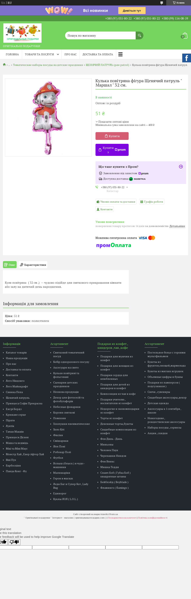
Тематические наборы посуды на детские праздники (48, 65)
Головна (12, 54)
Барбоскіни (13, 465)
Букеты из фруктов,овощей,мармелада (167, 363)
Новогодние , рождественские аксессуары (166, 420)
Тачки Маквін (15, 431)
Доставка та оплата (98, 54)
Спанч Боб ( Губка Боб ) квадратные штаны (115, 474)
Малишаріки (61, 472)
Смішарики (60, 441)
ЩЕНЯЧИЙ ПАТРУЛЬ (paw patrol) (107, 65)
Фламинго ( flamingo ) (114, 487)
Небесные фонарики (66, 407)
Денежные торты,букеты (116, 424)
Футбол (58, 457)
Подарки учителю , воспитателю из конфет (116, 401)
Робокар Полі (62, 452)
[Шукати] (139, 33)
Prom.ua (113, 514)
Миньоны (106, 444)
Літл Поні (59, 446)
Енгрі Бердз (14, 409)
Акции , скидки (158, 433)
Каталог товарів (16, 352)
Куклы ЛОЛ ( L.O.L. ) (65, 499)
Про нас (71, 54)
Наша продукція (16, 358)
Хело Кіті (58, 429)
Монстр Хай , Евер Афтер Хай (25, 454)
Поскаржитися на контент (122, 517)
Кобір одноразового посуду (71, 362)
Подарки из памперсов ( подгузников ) (164, 384)
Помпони (59, 418)
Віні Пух (11, 460)
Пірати (10, 420)
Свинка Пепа (14, 392)
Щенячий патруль (18, 397)
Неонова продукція (66, 392)
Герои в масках (63, 478)
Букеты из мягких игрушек (165, 371)
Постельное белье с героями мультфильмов (167, 354)
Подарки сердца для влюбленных (114, 377)
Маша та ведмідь (17, 443)
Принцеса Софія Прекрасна (24, 403)
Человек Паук (109, 450)
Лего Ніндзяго (15, 381)
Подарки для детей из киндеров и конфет (115, 386)
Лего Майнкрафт (17, 386)
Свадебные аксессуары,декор (167, 397)
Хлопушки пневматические (71, 424)
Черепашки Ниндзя (113, 456)
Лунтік (10, 426)
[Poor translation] (14, 542)
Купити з (114, 150)
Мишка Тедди (109, 467)
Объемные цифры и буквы (165, 377)
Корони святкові (64, 412)
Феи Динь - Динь (111, 439)
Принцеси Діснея (17, 437)
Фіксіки (58, 435)
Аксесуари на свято (66, 367)
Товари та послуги (39, 54)
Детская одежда (158, 403)
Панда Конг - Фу (16, 471)
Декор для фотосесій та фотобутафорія (68, 399)
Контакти (12, 375)
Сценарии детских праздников (65, 384)
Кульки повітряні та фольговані (66, 375)
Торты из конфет (111, 418)
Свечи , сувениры (159, 392)
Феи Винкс (107, 461)
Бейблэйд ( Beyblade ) (114, 482)
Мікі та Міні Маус (17, 448)
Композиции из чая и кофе (118, 394)
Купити (114, 136)
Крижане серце (16, 414)
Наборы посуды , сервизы (164, 427)
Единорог (59, 493)
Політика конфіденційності (152, 517)
